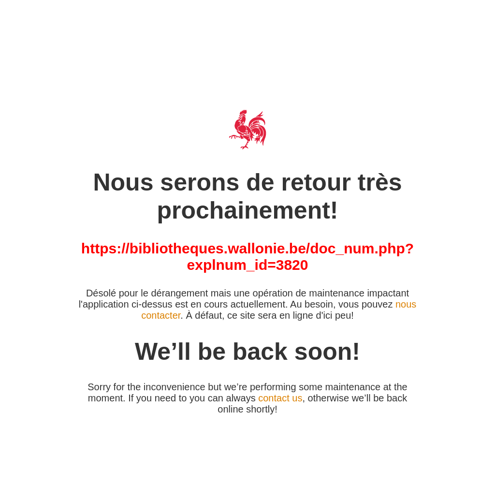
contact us (280, 398)
